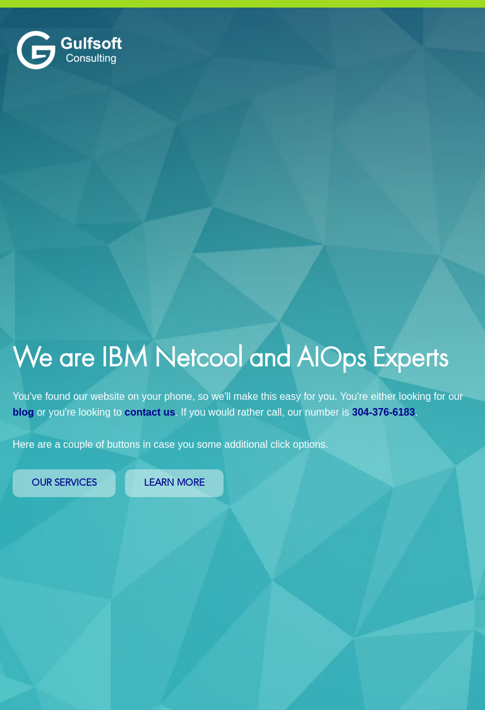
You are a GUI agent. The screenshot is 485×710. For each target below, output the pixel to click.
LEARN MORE (174, 483)
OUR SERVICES (64, 483)
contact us (149, 412)
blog (23, 412)
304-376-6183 (383, 412)
